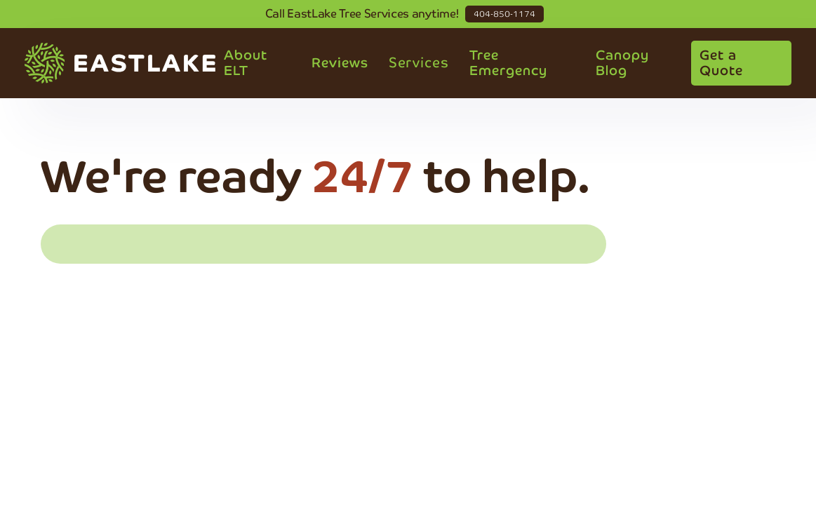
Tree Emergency (508, 62)
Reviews (340, 63)
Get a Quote (721, 62)
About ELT (245, 62)
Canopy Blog (622, 62)
